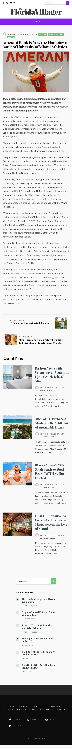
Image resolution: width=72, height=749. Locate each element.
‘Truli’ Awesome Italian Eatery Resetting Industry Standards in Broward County (41, 340)
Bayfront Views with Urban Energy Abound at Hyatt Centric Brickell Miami (52, 374)
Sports (11, 37)
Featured (42, 34)
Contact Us (61, 714)
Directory (22, 714)
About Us (23, 711)
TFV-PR (19, 34)
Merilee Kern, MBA (57, 388)
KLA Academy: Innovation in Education (29, 322)
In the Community (56, 34)
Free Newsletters (41, 714)
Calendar (8, 714)
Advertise (37, 711)
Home (11, 711)
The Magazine (54, 711)
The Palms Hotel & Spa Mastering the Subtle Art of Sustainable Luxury (51, 425)
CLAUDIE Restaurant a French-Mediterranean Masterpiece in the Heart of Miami (51, 526)
